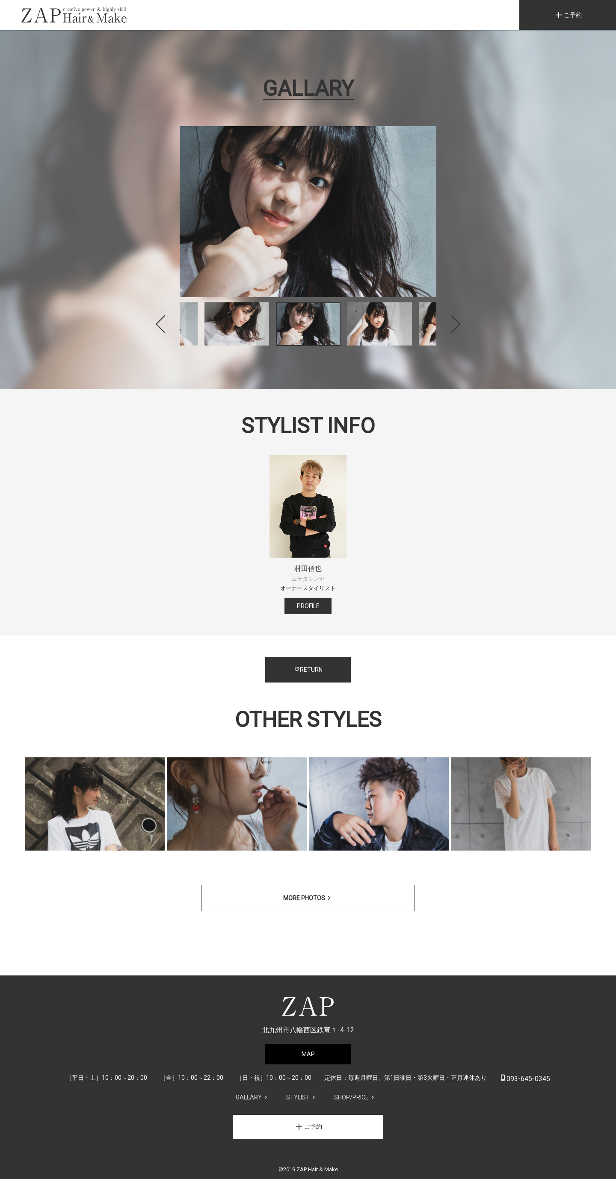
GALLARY (249, 1097)
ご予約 (568, 15)
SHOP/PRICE (351, 1097)
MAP (308, 1054)
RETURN (308, 669)
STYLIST (298, 1097)
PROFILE (308, 606)
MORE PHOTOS (304, 898)
